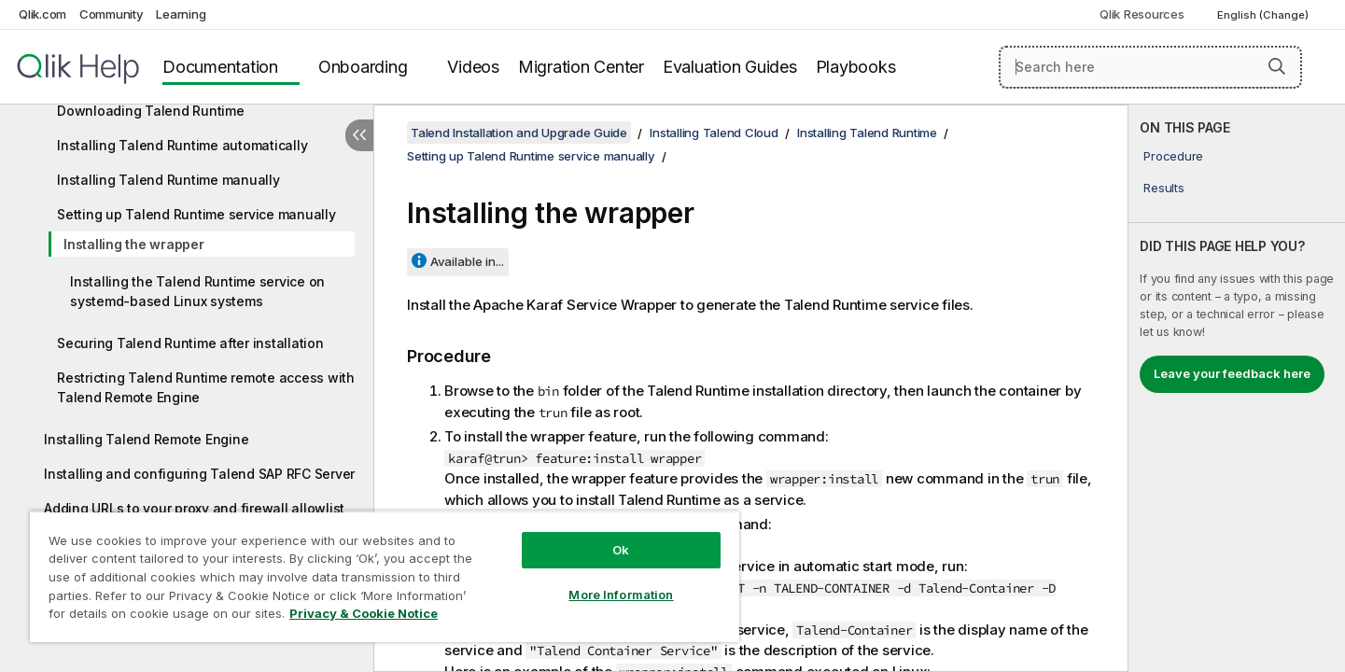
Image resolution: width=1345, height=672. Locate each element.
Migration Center (581, 67)
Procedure (1173, 155)
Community (111, 14)
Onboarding (363, 67)
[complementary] (1236, 388)
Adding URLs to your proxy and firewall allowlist (194, 508)
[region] (384, 576)
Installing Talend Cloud (714, 132)
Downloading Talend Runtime (151, 111)
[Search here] (1150, 67)
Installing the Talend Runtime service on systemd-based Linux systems (197, 291)
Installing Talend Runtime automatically (182, 145)
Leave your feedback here (1232, 373)
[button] (1277, 66)
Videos (473, 67)
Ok (620, 549)
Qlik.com (42, 14)
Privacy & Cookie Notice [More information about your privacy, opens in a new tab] (363, 613)
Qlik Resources (1142, 14)
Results (1163, 187)
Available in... (467, 261)
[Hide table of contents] (359, 135)
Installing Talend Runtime (867, 132)
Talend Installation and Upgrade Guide (519, 132)
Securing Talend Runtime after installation (190, 343)
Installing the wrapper (133, 244)
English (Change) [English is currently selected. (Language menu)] (1264, 14)
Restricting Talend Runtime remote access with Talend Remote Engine (206, 387)
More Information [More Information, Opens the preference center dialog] (620, 594)
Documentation (220, 67)
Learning (180, 14)
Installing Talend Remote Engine (146, 439)
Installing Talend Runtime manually (168, 180)
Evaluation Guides (730, 67)
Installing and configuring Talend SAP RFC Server (199, 474)
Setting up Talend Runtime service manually (196, 214)
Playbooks (856, 67)
